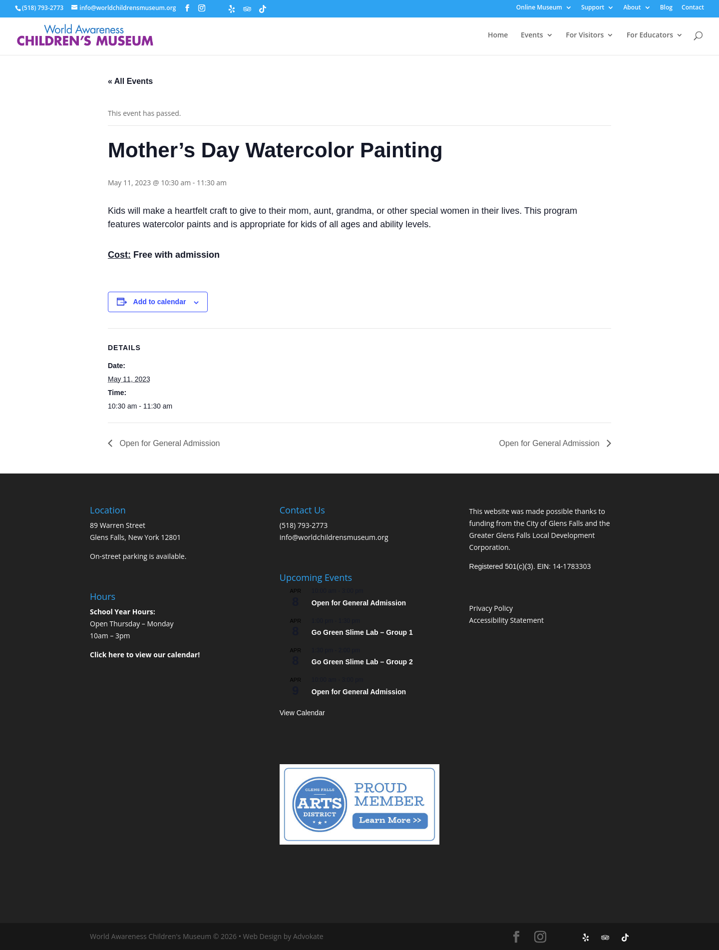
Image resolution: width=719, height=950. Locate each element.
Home (498, 35)
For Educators (650, 35)
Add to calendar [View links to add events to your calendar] (159, 302)
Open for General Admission (168, 443)
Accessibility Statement (506, 620)
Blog (666, 7)
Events (532, 35)
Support (592, 7)
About (632, 7)
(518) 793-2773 (304, 525)
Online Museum (539, 7)
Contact (693, 7)
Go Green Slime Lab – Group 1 (362, 632)
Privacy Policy (491, 608)
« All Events (130, 81)
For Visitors (585, 35)
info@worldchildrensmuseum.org (334, 537)
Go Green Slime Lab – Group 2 (362, 662)
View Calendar (302, 713)
